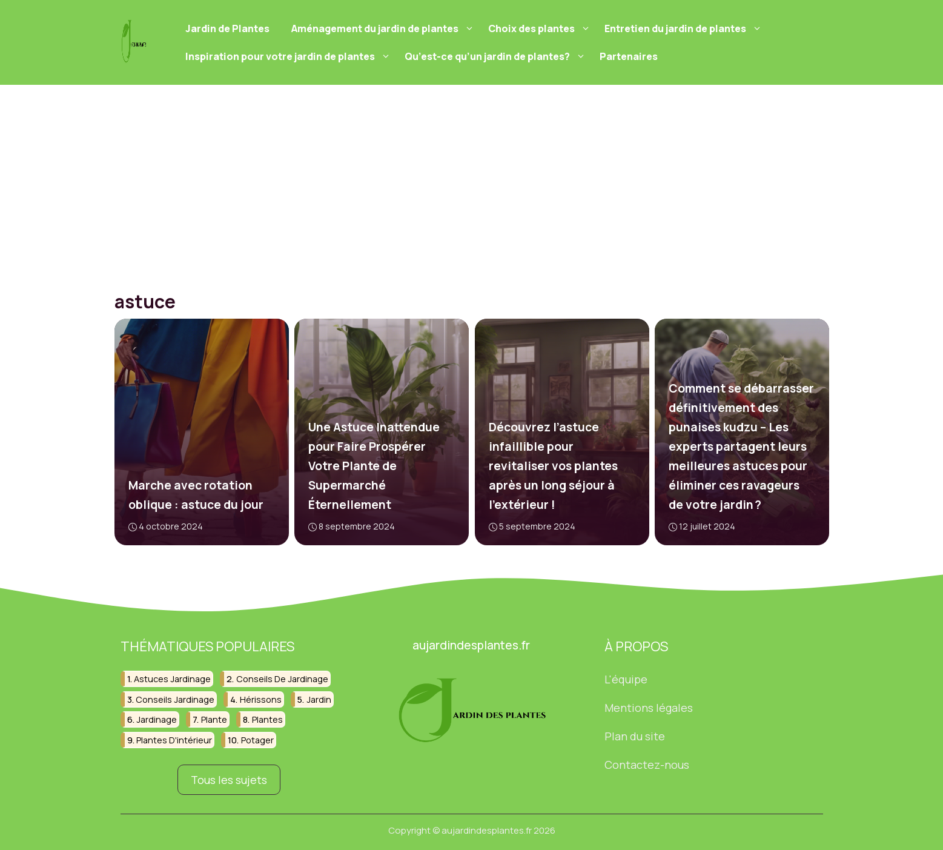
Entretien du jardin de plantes (684, 28)
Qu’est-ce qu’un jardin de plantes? (497, 56)
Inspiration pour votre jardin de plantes (289, 56)
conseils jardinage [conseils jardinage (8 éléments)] (175, 699)
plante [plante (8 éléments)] (214, 719)
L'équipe (625, 679)
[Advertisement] (471, 176)
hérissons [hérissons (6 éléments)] (261, 699)
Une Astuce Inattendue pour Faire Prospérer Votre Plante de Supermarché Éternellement (374, 466)
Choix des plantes (541, 28)
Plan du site (634, 736)
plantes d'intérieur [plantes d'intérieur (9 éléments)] (174, 739)
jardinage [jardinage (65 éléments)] (156, 719)
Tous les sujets (229, 779)
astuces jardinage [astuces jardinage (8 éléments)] (172, 679)
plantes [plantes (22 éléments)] (267, 719)
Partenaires (629, 56)
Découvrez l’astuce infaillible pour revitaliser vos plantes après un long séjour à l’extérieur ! (552, 466)
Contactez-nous (646, 764)
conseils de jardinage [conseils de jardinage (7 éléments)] (282, 679)
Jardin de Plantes (227, 28)
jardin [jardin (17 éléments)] (318, 699)
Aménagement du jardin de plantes (384, 28)
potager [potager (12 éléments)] (257, 739)
